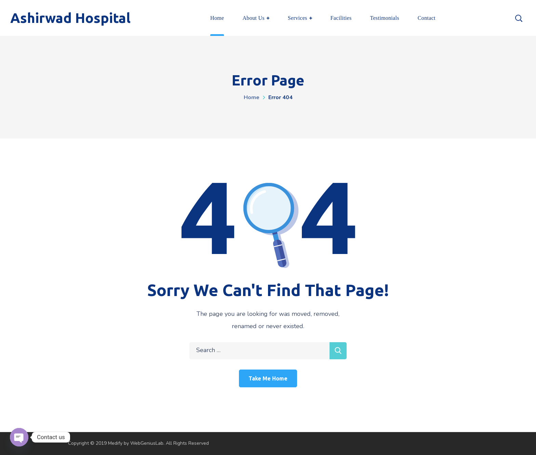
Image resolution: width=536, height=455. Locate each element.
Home (251, 97)
